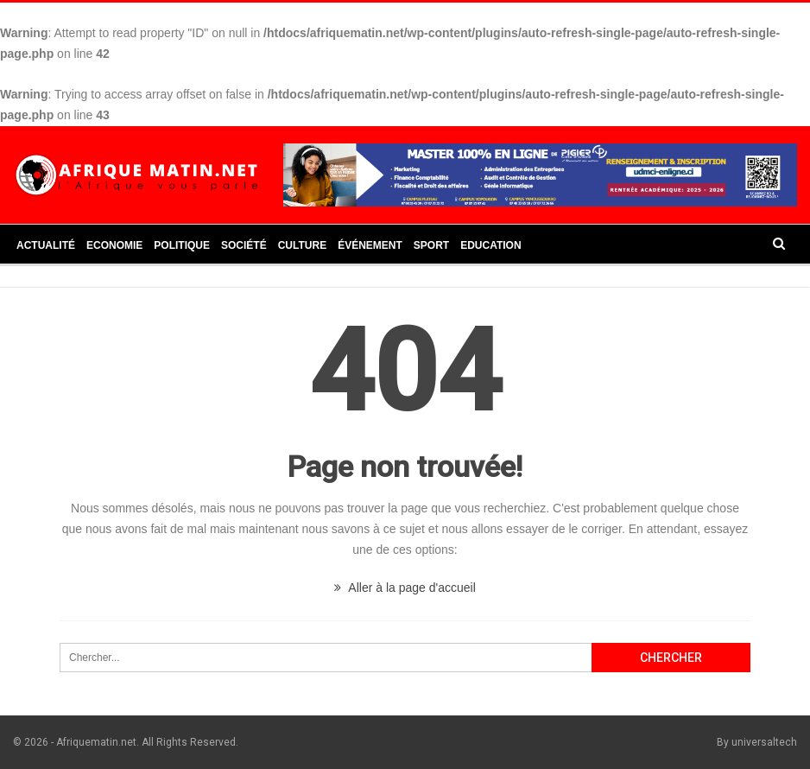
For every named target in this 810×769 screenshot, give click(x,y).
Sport (431, 245)
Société (244, 245)
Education (490, 245)
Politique (182, 245)
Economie (114, 245)
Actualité (45, 245)
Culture (302, 245)
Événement (370, 245)
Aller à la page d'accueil (405, 587)
